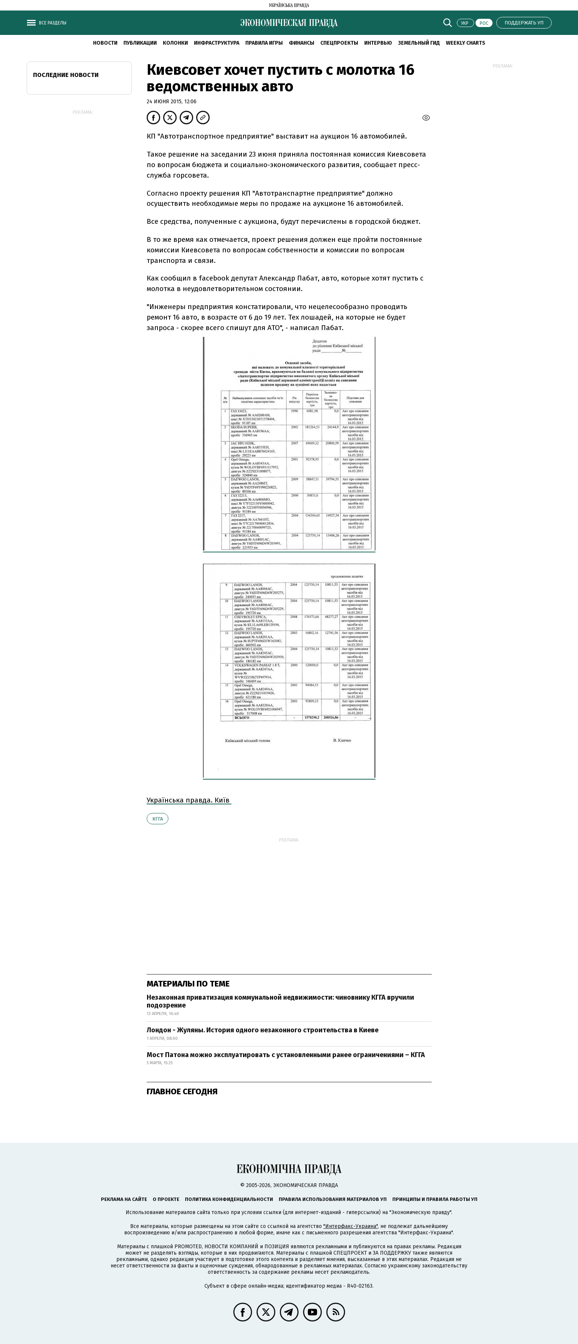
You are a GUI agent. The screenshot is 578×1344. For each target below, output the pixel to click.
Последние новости (66, 74)
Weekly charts (465, 43)
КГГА (157, 819)
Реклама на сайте (124, 1199)
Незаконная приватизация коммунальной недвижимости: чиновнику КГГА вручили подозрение (280, 1001)
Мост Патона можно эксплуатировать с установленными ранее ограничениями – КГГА (286, 1055)
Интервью (378, 43)
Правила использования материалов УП (333, 1199)
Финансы (301, 43)
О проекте (166, 1199)
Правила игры (264, 43)
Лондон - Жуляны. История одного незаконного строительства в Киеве (262, 1030)
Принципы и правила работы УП (434, 1199)
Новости (105, 43)
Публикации (140, 43)
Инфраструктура (216, 43)
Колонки (175, 43)
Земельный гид (419, 43)
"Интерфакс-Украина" (350, 1226)
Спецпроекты (339, 43)
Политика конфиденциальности (229, 1199)
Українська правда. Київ (189, 800)
